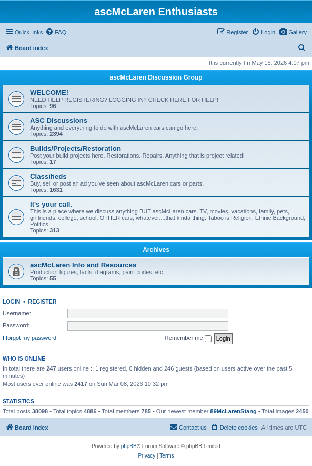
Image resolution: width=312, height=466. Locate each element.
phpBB (129, 446)
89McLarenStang (233, 411)
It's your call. (51, 204)
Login (11, 301)
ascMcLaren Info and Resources (83, 265)
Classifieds (48, 176)
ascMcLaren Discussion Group (155, 77)
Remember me (188, 338)
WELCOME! (49, 92)
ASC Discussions (58, 120)
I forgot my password (29, 338)
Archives (156, 250)
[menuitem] (293, 32)
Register (42, 301)
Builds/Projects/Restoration (75, 148)
